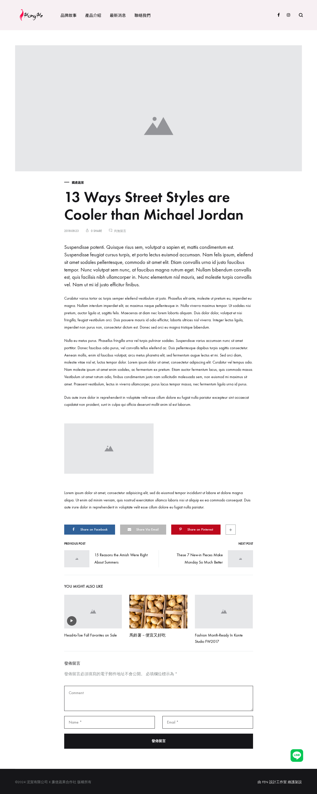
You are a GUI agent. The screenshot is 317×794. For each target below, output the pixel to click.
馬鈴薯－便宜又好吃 (147, 635)
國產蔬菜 (78, 182)
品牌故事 (68, 15)
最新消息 (118, 15)
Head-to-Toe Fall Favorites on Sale (90, 635)
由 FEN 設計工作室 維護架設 (280, 782)
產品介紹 (93, 15)
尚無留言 (120, 231)
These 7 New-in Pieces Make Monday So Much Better (215, 558)
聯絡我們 (142, 15)
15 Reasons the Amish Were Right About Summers (106, 558)
